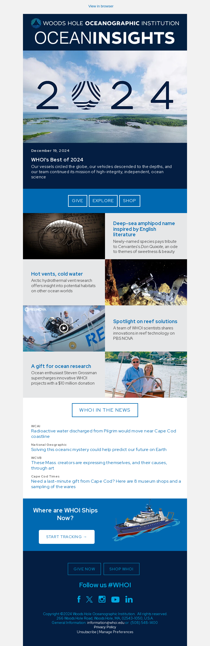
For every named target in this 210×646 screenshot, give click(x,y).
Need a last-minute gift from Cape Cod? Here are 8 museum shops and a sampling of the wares (106, 483)
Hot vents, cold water (57, 274)
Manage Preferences (116, 632)
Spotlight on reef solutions (145, 321)
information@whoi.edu (105, 622)
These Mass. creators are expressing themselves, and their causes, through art (99, 465)
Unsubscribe (87, 632)
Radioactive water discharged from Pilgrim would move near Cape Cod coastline (103, 433)
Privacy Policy (105, 627)
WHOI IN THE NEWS (104, 410)
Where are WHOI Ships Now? (65, 514)
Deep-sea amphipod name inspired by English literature (144, 229)
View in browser (100, 6)
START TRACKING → (66, 536)
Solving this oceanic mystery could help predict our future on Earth (99, 449)
